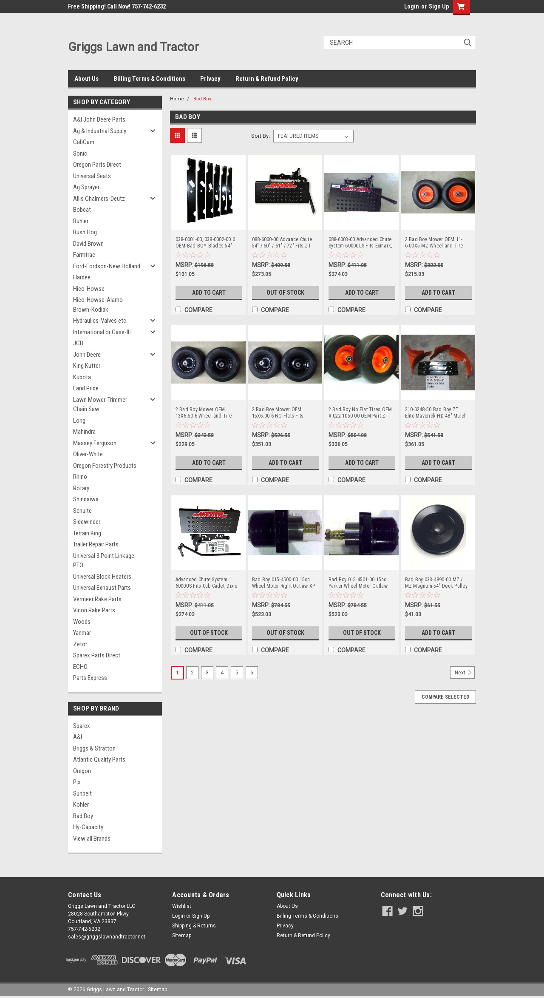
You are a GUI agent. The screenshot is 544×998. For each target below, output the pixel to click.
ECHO (80, 667)
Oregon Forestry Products (104, 465)
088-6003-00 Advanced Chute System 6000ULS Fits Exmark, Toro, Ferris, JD (360, 242)
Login (411, 6)
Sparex (81, 726)
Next (465, 672)
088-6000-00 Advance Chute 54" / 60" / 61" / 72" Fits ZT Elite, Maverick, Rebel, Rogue (283, 242)
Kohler (81, 804)
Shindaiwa (86, 499)
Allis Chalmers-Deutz (99, 198)
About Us (86, 78)
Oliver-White (88, 454)
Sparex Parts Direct (96, 655)
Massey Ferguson (94, 443)
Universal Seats (92, 176)
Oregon (82, 771)
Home (177, 99)
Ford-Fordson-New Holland (106, 266)
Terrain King (87, 533)
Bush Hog (85, 232)
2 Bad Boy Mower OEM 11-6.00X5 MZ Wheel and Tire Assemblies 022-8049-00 (434, 242)
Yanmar (82, 633)
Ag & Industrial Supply (99, 131)
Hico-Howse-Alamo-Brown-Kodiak (99, 304)
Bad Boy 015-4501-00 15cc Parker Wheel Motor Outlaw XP (358, 583)
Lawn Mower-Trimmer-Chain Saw (101, 404)
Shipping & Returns (194, 926)
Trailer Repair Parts (96, 544)
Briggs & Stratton (94, 748)
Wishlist (181, 906)
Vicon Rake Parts (94, 610)
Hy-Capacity (88, 827)
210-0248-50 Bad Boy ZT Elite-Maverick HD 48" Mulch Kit (436, 413)
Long (79, 420)
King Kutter (86, 366)
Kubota (82, 377)
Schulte (82, 511)
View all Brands (91, 838)
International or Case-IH (102, 332)
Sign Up (439, 6)
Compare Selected (445, 697)
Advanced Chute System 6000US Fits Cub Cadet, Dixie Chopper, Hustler (207, 583)
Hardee (82, 277)
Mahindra (84, 431)
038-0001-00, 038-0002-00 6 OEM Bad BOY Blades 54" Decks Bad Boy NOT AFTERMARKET (205, 242)
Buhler (80, 221)
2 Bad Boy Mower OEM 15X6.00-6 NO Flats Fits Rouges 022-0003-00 (278, 413)
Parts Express (90, 678)
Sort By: (260, 136)
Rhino (80, 477)
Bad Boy (83, 816)
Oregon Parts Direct (97, 164)
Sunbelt (82, 793)
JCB (78, 343)
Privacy (210, 78)
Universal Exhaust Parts (102, 587)
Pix (77, 782)
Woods (82, 622)
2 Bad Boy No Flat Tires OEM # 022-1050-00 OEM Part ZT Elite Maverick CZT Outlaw (360, 413)
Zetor (80, 644)
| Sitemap (156, 989)
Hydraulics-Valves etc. (100, 320)
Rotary (81, 488)
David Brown (88, 243)
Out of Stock (285, 292)
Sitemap (181, 935)
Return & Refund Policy (266, 78)
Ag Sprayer (86, 187)
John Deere (87, 354)
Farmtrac (84, 255)
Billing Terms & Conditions (149, 78)
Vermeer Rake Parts (97, 599)
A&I (77, 737)
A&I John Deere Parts (99, 119)
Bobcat (82, 209)
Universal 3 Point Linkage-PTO (104, 560)
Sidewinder (86, 522)
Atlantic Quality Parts (99, 759)
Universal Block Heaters (102, 576)
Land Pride (86, 388)
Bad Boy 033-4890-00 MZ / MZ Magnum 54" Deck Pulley (436, 583)
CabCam (83, 142)
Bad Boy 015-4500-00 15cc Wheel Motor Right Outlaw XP (283, 583)
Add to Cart (209, 292)
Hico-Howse (89, 289)
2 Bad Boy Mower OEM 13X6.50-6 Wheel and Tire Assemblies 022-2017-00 (204, 413)
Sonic (80, 153)
